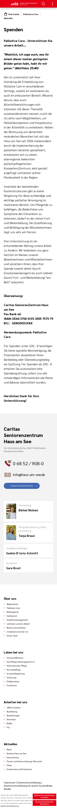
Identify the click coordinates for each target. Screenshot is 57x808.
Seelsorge (12, 677)
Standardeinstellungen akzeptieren (44, 803)
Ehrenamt (11, 719)
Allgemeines (12, 604)
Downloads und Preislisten (19, 769)
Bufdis (9, 723)
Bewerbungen (13, 715)
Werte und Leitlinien (16, 627)
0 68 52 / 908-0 (28, 463)
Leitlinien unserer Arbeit (18, 623)
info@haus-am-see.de (29, 474)
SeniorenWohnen (15, 657)
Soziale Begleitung (16, 673)
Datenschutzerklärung (29, 782)
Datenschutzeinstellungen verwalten (44, 796)
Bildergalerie (13, 611)
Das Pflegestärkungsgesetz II (21, 661)
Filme (9, 765)
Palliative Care (30, 14)
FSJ (8, 727)
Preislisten (12, 685)
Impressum (10, 782)
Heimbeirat (12, 615)
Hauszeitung (13, 757)
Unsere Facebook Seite (22, 485)
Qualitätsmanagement (17, 619)
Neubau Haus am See (16, 753)
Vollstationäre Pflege (17, 665)
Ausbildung (12, 711)
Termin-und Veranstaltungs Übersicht (24, 761)
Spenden (8, 18)
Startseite (13, 14)
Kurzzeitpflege (14, 669)
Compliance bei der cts (17, 631)
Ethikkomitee (13, 681)
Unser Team (12, 635)
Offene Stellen (14, 707)
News (9, 749)
